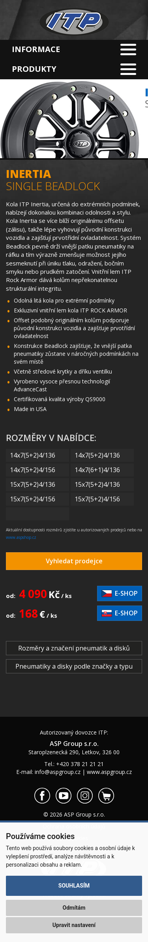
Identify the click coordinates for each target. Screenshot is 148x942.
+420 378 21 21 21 (80, 764)
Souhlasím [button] (74, 885)
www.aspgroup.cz (109, 772)
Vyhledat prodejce (74, 561)
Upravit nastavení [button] (74, 925)
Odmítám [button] (74, 908)
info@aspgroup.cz (58, 772)
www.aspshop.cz (21, 537)
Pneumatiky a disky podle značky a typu (74, 666)
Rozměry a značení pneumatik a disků (74, 648)
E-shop (119, 593)
